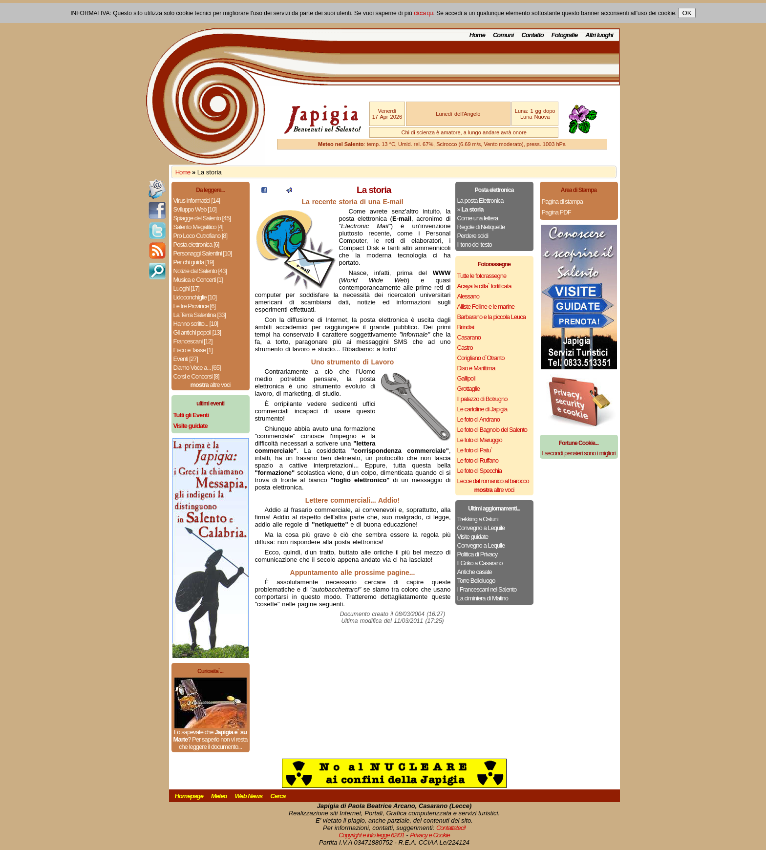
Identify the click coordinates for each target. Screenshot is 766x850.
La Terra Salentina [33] (199, 315)
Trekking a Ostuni (477, 519)
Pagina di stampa (562, 201)
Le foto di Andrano (478, 419)
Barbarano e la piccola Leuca (491, 316)
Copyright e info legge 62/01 (371, 835)
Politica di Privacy (477, 554)
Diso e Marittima (476, 368)
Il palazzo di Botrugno (482, 399)
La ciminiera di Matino (482, 598)
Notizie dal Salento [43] (200, 271)
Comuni (503, 35)
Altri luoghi (599, 35)
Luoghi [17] (186, 288)
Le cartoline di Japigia (482, 409)
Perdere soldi (473, 235)
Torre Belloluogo (476, 580)
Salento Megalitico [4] (198, 227)
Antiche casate (474, 571)
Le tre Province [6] (194, 306)
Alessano (468, 296)
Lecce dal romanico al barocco (493, 481)
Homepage (189, 796)
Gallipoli (466, 378)
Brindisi (465, 327)
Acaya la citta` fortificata (484, 286)
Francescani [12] (193, 341)
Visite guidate (473, 536)
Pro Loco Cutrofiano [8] (200, 235)
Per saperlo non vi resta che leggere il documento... (213, 743)
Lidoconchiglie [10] (195, 297)
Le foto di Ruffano (477, 460)
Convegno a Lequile (481, 527)
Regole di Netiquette (481, 227)
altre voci (211, 384)
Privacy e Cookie (430, 835)
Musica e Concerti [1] (198, 279)
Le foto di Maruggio (479, 440)
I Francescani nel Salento (487, 589)
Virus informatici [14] (196, 200)
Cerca (277, 796)
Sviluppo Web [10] (194, 209)
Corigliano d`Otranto (481, 357)
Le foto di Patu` (474, 450)
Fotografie (565, 35)
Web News (249, 796)
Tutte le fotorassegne (482, 275)
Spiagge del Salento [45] (202, 218)
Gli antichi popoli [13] (197, 332)
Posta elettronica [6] (196, 244)
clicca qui (423, 13)
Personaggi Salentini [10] (202, 253)
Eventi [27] (185, 358)
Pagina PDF (556, 212)
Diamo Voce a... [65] (197, 367)
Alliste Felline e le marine (486, 306)
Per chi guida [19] (193, 262)
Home (477, 35)
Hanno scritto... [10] (195, 323)
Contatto (532, 35)
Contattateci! (451, 827)
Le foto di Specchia (479, 470)
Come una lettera (477, 218)
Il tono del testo (474, 244)
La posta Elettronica (480, 200)
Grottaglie (468, 388)
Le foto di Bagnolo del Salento (492, 429)
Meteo (219, 796)
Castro (465, 347)
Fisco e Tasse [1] (193, 350)
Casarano (469, 337)
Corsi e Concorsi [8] (196, 376)
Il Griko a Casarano (480, 563)
